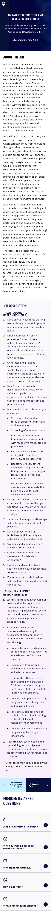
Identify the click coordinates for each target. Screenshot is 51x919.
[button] (25, 821)
